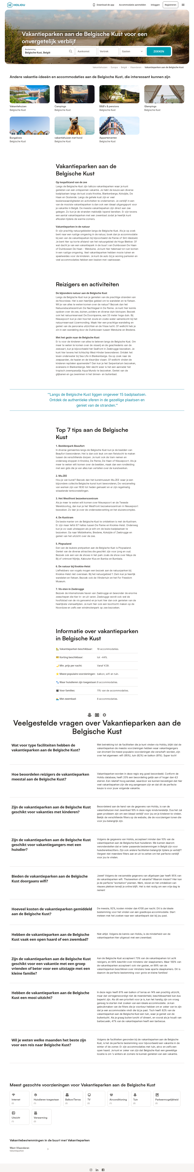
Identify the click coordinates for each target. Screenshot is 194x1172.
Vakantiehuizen (100, 67)
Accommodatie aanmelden (132, 4)
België (124, 67)
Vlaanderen (135, 67)
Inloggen (155, 4)
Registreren (170, 4)
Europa (114, 67)
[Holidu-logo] (22, 5)
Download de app (103, 4)
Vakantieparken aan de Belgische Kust (164, 67)
